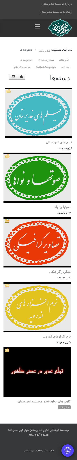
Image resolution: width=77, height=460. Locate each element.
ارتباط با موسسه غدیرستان (56, 12)
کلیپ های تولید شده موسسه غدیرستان (44, 401)
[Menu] (38, 28)
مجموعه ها (26, 60)
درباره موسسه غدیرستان (57, 4)
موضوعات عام (22, 67)
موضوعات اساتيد (46, 67)
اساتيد (65, 67)
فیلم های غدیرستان (59, 142)
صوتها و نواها (62, 207)
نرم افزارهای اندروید (57, 336)
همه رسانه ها (46, 60)
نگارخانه (64, 60)
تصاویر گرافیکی (60, 271)
